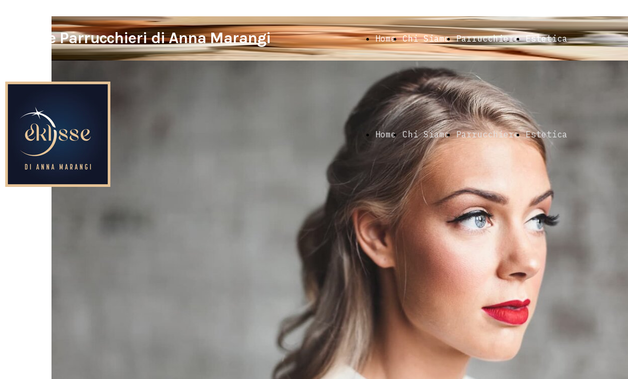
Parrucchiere (487, 38)
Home (385, 38)
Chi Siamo (426, 38)
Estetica (547, 38)
